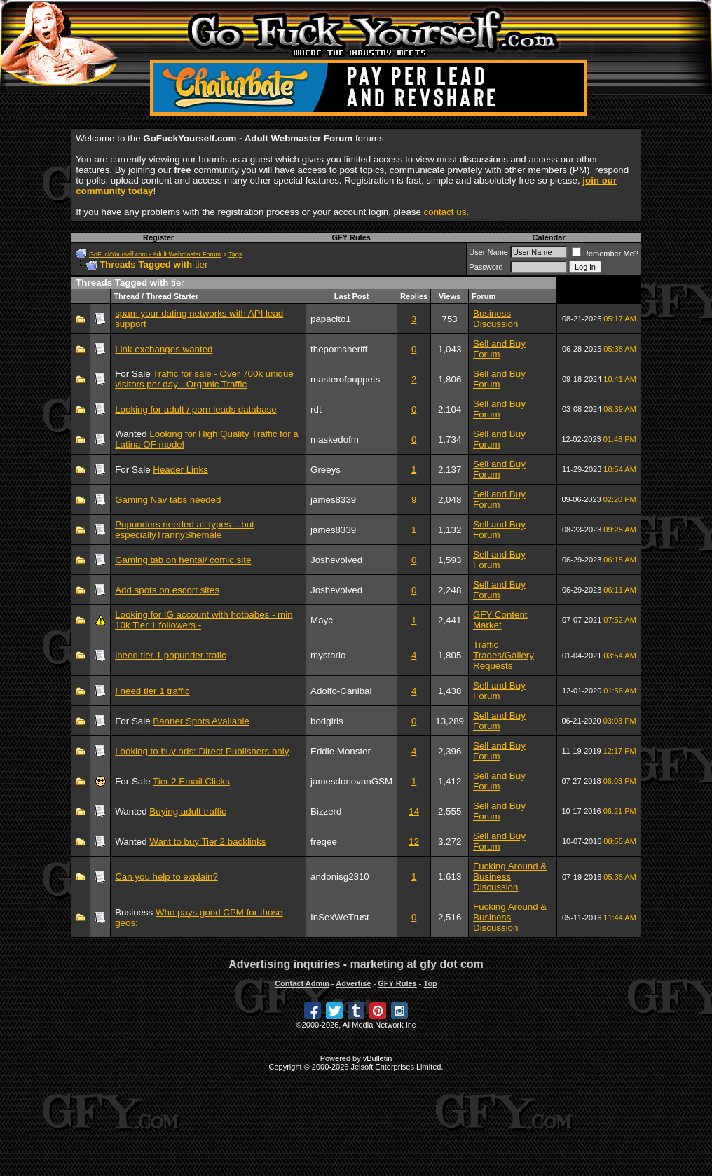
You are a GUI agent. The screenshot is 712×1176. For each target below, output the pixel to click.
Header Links (180, 469)
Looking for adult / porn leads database (195, 409)
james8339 (333, 499)
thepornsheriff (338, 349)
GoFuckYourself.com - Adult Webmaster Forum (155, 254)
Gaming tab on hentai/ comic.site (183, 560)
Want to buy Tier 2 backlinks (207, 841)
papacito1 (330, 319)
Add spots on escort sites (167, 590)
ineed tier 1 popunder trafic (170, 655)
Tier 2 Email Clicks (191, 781)
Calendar (549, 237)
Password (485, 267)
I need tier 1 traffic (152, 691)
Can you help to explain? (166, 876)
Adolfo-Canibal (340, 691)
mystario (327, 655)
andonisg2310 (339, 876)
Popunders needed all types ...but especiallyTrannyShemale (184, 529)
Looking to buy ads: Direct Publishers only (202, 751)
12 (414, 841)
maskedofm (334, 439)
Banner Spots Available (201, 721)
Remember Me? (605, 253)
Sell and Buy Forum (499, 348)
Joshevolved (336, 560)
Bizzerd (325, 811)
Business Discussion (495, 318)
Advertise (353, 983)
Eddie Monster (340, 751)
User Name (488, 252)
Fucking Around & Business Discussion (510, 876)
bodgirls (326, 721)
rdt (316, 409)
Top (430, 983)
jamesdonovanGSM (351, 781)
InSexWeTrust (339, 917)
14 (414, 811)
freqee (323, 841)
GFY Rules (350, 237)
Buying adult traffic (187, 811)
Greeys (325, 469)
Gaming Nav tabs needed (168, 499)
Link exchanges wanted (163, 349)
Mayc (321, 620)
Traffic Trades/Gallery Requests (503, 655)
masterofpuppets (345, 379)
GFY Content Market (500, 619)
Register (158, 237)
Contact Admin (302, 983)
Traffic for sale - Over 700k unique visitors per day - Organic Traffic (204, 378)
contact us (445, 212)
